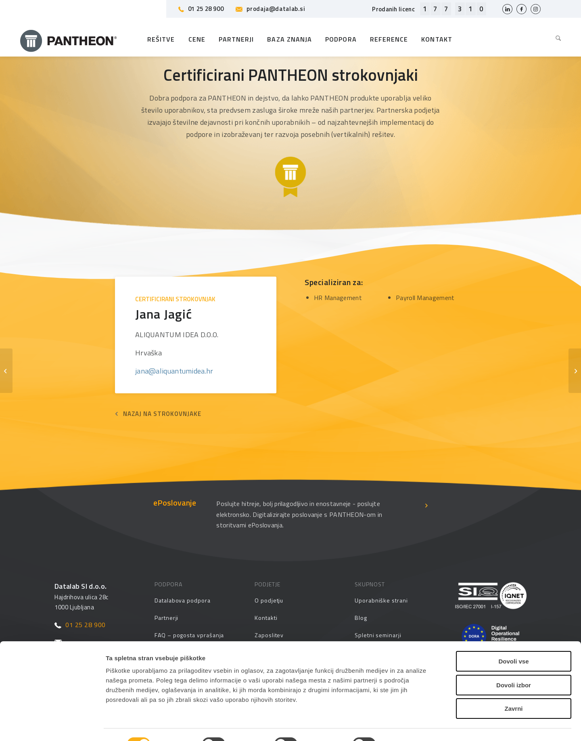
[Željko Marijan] (574, 370)
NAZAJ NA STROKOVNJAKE (162, 413)
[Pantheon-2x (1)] (68, 39)
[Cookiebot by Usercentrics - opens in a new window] (52, 725)
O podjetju (269, 600)
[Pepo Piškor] (6, 370)
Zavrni (513, 681)
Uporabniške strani (381, 600)
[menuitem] (555, 39)
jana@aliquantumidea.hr (174, 370)
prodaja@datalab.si (270, 8)
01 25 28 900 (201, 8)
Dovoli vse (513, 634)
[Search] (555, 39)
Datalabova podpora (183, 600)
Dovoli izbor (513, 658)
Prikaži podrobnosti (419, 725)
